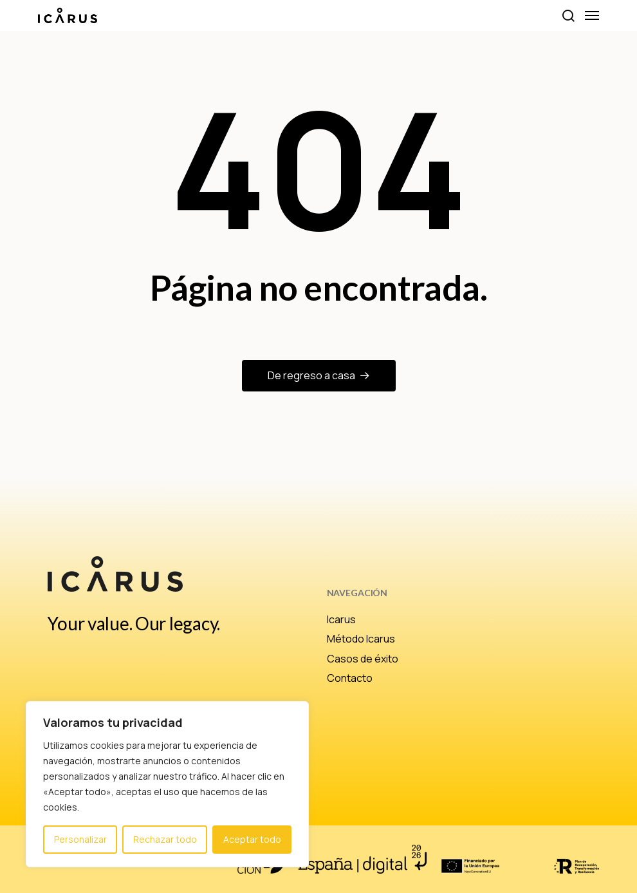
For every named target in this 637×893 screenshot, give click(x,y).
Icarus (341, 619)
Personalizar (80, 839)
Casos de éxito (362, 659)
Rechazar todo (165, 839)
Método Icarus (361, 639)
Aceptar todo (252, 839)
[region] (167, 784)
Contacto (350, 678)
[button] (568, 15)
